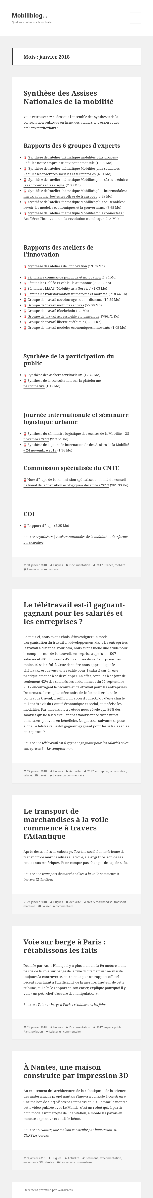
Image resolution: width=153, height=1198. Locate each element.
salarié (28, 775)
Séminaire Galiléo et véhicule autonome (59, 282)
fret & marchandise (99, 902)
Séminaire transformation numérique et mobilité (67, 294)
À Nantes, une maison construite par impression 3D (76, 1071)
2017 (99, 565)
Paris (27, 1031)
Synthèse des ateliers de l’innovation (57, 266)
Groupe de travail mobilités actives (55, 305)
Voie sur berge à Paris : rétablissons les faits (64, 946)
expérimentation (110, 1158)
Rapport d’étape (40, 525)
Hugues (58, 565)
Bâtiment (92, 1158)
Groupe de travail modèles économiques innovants (68, 327)
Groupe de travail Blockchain (51, 310)
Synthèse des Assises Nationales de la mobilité (69, 97)
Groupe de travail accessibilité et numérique (63, 316)
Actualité (75, 771)
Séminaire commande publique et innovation (64, 277)
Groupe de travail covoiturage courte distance (65, 299)
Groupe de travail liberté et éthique (55, 322)
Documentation (79, 565)
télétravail (39, 775)
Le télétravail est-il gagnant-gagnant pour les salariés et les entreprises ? (74, 613)
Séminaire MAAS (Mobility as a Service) (59, 288)
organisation (118, 771)
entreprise (101, 771)
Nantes (49, 1162)
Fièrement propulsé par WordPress (48, 1190)
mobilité (120, 565)
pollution (37, 1031)
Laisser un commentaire (43, 569)
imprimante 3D (33, 1162)
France (108, 565)
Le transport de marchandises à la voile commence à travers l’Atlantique (66, 823)
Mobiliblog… (29, 15)
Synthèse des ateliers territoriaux (55, 375)
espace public (113, 1027)
